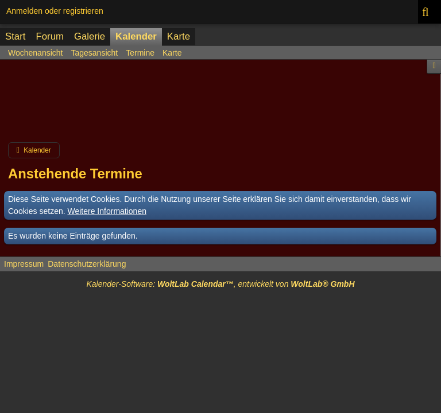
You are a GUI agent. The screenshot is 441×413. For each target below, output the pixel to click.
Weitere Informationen (107, 211)
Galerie (89, 36)
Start (15, 36)
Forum (49, 36)
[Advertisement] (220, 105)
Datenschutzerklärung (87, 263)
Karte (178, 36)
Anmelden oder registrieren (54, 10)
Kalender (136, 36)
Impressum (24, 263)
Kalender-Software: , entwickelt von (220, 284)
